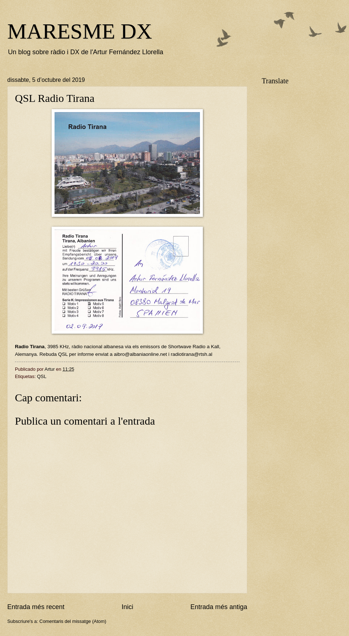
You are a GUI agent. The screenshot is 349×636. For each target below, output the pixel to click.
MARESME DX (79, 31)
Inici (127, 607)
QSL (42, 376)
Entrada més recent (35, 607)
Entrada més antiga (218, 607)
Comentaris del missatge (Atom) (72, 621)
